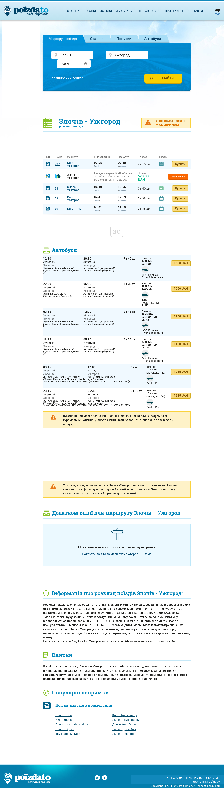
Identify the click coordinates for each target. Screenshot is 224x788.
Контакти (195, 11)
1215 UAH (181, 363)
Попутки (124, 38)
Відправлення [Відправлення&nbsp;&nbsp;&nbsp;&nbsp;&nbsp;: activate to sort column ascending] (103, 148)
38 (56, 180)
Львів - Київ (63, 706)
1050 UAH (181, 255)
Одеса (71, 178)
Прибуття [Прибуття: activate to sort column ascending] (123, 148)
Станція (97, 38)
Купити (180, 155)
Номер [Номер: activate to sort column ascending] (58, 148)
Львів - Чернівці (123, 725)
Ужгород (73, 157)
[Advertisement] (117, 95)
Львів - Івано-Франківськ (72, 716)
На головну (175, 769)
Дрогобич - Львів (124, 716)
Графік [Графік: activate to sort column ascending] (163, 148)
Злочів (97, 157)
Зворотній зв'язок (206, 773)
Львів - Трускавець (125, 711)
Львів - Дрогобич (124, 720)
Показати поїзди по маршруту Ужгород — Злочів (117, 545)
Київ (70, 154)
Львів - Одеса (64, 720)
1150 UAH (181, 308)
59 (56, 190)
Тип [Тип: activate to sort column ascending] (48, 148)
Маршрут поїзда (62, 38)
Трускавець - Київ (67, 725)
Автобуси (152, 38)
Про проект (174, 11)
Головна (72, 11)
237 (57, 156)
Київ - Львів (63, 711)
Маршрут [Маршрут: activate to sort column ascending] (72, 148)
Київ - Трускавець (124, 706)
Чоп (80, 200)
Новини (90, 11)
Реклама (213, 769)
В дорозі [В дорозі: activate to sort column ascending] (143, 148)
